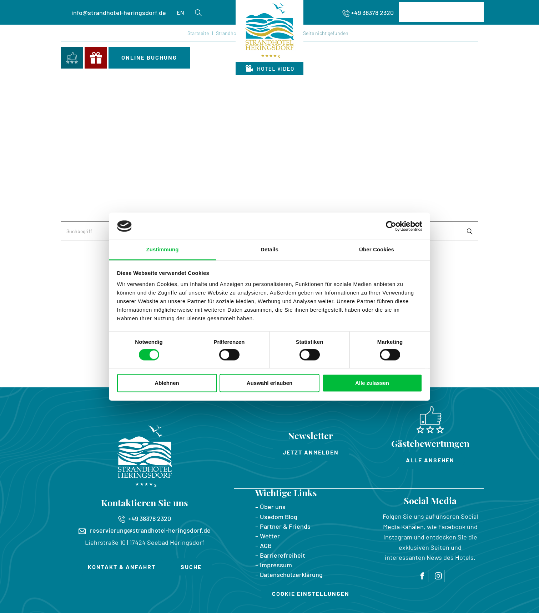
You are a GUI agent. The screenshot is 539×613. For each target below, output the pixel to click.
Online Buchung (149, 57)
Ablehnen (167, 383)
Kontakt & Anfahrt (122, 566)
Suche (191, 566)
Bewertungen (72, 58)
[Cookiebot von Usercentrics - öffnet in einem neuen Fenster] (391, 226)
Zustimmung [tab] (162, 250)
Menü (466, 55)
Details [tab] (269, 250)
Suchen (470, 231)
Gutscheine (96, 58)
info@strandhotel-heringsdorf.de (118, 12)
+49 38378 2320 (372, 12)
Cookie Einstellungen (310, 593)
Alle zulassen (372, 383)
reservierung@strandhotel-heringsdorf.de (145, 530)
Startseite (198, 33)
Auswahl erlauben (269, 383)
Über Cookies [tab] (376, 250)
